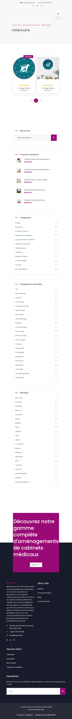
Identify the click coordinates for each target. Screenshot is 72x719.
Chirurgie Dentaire (36, 306)
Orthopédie (36, 352)
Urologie (36, 344)
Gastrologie (36, 331)
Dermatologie (36, 293)
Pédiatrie (36, 323)
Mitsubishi (36, 456)
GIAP (36, 435)
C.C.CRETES (36, 444)
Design (36, 223)
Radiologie (36, 356)
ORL (36, 289)
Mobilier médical (36, 256)
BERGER (36, 423)
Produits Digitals (36, 269)
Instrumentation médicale (36, 239)
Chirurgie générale (36, 373)
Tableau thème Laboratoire (34, 190)
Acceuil (40, 589)
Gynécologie (36, 310)
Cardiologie (36, 302)
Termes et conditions (15, 667)
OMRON (36, 431)
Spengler (36, 406)
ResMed (36, 477)
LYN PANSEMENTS (36, 473)
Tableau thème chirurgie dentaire (37, 159)
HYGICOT (36, 469)
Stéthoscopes (36, 248)
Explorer (36, 565)
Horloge (36, 265)
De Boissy (36, 414)
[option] (36, 22)
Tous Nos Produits (44, 593)
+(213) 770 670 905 (17, 632)
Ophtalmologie (36, 319)
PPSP (36, 461)
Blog (39, 597)
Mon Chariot (11, 663)
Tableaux (36, 252)
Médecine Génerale (36, 244)
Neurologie (36, 314)
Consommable (36, 260)
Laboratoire (36, 348)
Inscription (11, 659)
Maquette (36, 227)
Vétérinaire (36, 365)
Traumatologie (36, 327)
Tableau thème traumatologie (35, 180)
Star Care (36, 398)
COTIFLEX (36, 465)
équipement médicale (36, 235)
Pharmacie (36, 361)
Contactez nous (44, 601)
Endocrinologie (36, 335)
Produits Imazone (36, 231)
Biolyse (36, 448)
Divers (36, 427)
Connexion (11, 654)
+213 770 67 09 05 (45, 3)
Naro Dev (40, 710)
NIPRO (36, 440)
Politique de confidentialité (45, 715)
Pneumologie (36, 340)
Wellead (36, 452)
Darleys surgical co (36, 482)
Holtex (36, 419)
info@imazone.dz (27, 3)
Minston (36, 410)
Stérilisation (36, 377)
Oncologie (36, 369)
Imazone (36, 402)
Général (36, 297)
